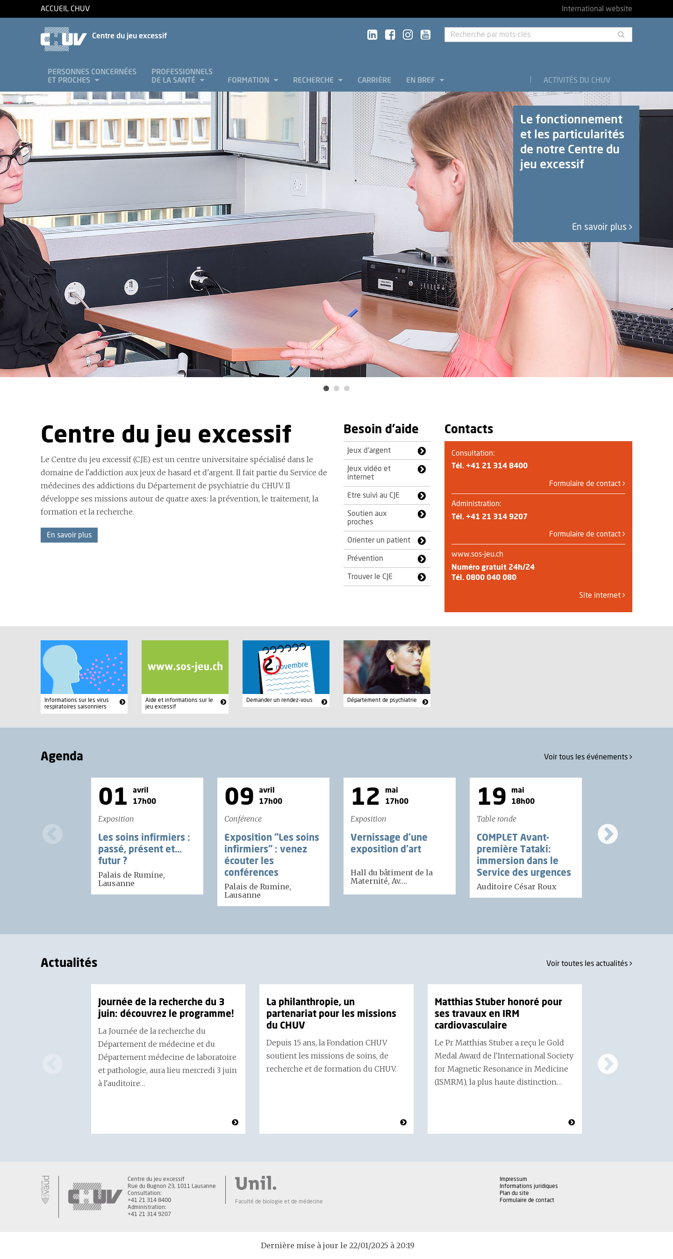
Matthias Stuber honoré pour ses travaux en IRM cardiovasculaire (498, 1014)
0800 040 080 (491, 577)
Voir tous (588, 757)
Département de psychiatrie (382, 700)
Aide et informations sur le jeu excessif (179, 703)
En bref (421, 80)
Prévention (365, 558)
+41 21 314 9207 (497, 517)
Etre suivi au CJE (373, 495)
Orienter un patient (378, 540)
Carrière (374, 80)
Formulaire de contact (587, 483)
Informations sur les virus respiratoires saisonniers (76, 703)
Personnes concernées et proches (92, 76)
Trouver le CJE (370, 576)
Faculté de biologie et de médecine (279, 1201)
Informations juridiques (529, 1186)
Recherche (314, 80)
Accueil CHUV (65, 9)
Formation (249, 80)
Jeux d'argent (369, 450)
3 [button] (347, 388)
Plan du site (514, 1193)
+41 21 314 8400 (497, 466)
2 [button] (336, 388)
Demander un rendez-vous (279, 700)
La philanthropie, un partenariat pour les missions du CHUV (331, 1014)
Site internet (602, 595)
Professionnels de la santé (182, 76)
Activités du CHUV (577, 80)
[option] (336, 234)
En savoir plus (602, 227)
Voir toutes (589, 963)
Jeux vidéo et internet (369, 473)
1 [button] (326, 388)
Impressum (513, 1179)
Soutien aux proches (367, 518)
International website (597, 9)
